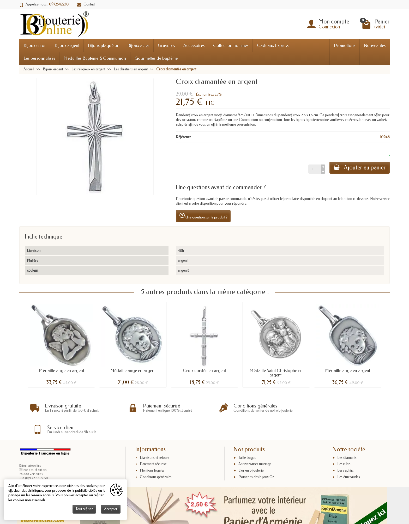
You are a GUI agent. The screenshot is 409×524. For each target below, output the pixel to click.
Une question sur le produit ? (203, 216)
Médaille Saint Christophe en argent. (276, 372)
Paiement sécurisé (153, 442)
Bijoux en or (34, 45)
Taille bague (247, 436)
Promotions (344, 45)
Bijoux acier (138, 45)
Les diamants (347, 436)
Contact (86, 4)
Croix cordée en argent (204, 370)
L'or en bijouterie (251, 449)
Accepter (110, 509)
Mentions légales (152, 449)
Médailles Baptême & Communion (95, 58)
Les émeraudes (348, 455)
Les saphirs (345, 449)
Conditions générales (156, 455)
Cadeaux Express (272, 45)
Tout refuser (84, 509)
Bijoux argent (67, 45)
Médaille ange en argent (61, 370)
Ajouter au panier (359, 167)
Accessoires (193, 45)
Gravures (166, 45)
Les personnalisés (39, 58)
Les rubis (344, 442)
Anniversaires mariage (255, 442)
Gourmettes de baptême (156, 58)
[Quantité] (314, 168)
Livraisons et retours (154, 436)
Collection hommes (230, 45)
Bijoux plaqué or (103, 45)
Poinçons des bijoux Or (256, 455)
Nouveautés (375, 45)
